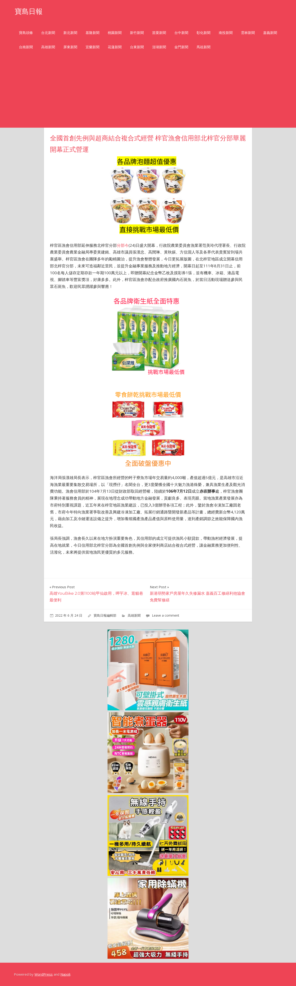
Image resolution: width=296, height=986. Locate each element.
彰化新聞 (203, 32)
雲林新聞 (248, 32)
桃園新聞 (115, 32)
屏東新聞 (70, 47)
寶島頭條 (26, 32)
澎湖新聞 (159, 47)
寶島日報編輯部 (105, 615)
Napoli (65, 974)
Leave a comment (165, 615)
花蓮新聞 (115, 47)
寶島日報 (29, 11)
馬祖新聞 (203, 47)
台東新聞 (137, 47)
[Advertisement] (148, 93)
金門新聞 (181, 47)
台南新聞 (26, 47)
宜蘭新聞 (92, 47)
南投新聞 (226, 32)
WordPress (43, 974)
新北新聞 (70, 32)
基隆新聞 (92, 32)
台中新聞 (181, 32)
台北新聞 (48, 32)
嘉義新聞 (270, 32)
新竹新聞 (137, 32)
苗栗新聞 (159, 32)
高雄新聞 (48, 47)
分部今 (123, 245)
